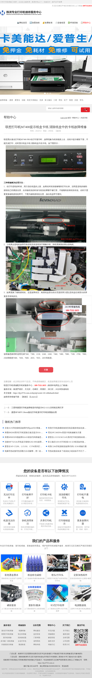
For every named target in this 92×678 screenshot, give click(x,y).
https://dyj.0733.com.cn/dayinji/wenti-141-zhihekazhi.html (36, 393)
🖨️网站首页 (22, 23)
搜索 (85, 110)
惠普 (11, 100)
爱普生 (17, 100)
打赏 (46, 370)
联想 (71, 100)
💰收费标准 (47, 23)
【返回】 (58, 131)
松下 (66, 100)
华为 (81, 100)
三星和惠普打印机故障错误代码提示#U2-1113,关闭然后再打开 (37, 408)
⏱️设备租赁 (60, 23)
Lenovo (33, 397)
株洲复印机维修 (28, 660)
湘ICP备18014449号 (30, 666)
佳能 (23, 100)
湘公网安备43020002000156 (50, 666)
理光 (60, 100)
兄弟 (41, 100)
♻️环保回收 (73, 23)
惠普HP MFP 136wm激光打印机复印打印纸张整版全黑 (34, 412)
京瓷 (76, 100)
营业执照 (65, 666)
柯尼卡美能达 (32, 100)
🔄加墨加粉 (35, 23)
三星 (55, 100)
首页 (69, 118)
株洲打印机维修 (11, 660)
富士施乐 (48, 100)
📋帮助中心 (86, 23)
